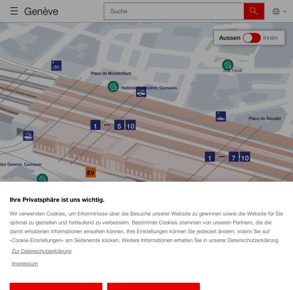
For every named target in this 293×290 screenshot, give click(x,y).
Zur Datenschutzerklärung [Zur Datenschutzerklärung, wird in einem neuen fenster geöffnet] (41, 257)
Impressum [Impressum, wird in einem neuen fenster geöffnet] (25, 269)
